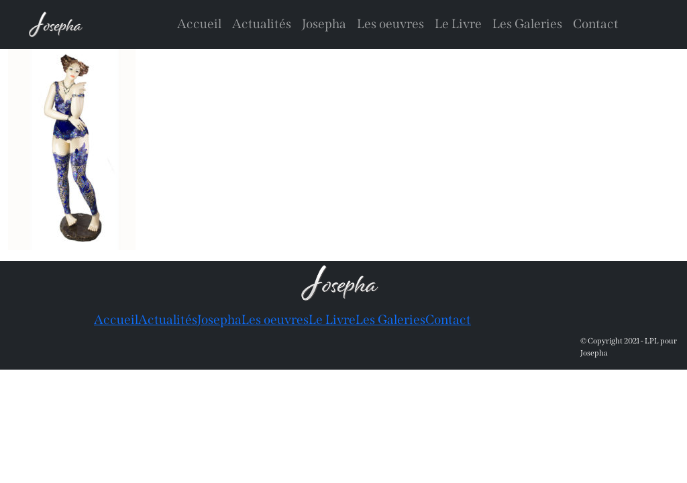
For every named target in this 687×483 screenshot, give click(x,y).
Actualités (261, 24)
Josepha (324, 24)
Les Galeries (527, 24)
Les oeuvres (390, 24)
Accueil (199, 24)
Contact (596, 24)
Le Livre (458, 24)
